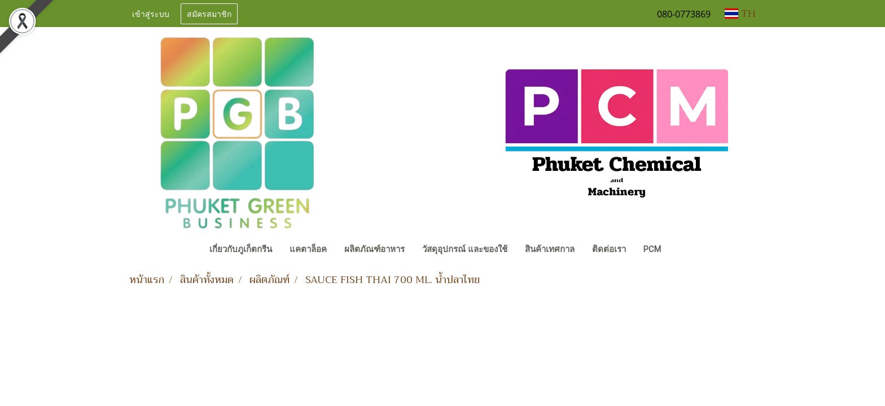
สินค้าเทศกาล (550, 249)
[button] (680, 250)
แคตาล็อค (308, 249)
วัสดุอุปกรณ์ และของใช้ (464, 249)
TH (740, 14)
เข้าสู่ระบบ (150, 13)
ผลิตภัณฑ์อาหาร (374, 249)
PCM (652, 249)
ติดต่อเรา (609, 249)
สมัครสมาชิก (209, 13)
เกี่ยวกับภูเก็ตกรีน (240, 249)
